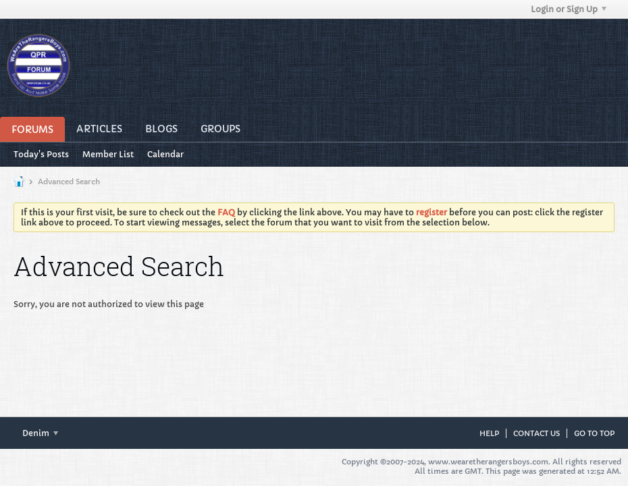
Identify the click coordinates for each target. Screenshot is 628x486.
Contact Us (536, 433)
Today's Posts (41, 154)
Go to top (594, 433)
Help (489, 433)
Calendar (165, 154)
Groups (220, 129)
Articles (99, 129)
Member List (108, 154)
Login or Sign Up (568, 9)
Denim (40, 433)
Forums (32, 130)
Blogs (161, 129)
